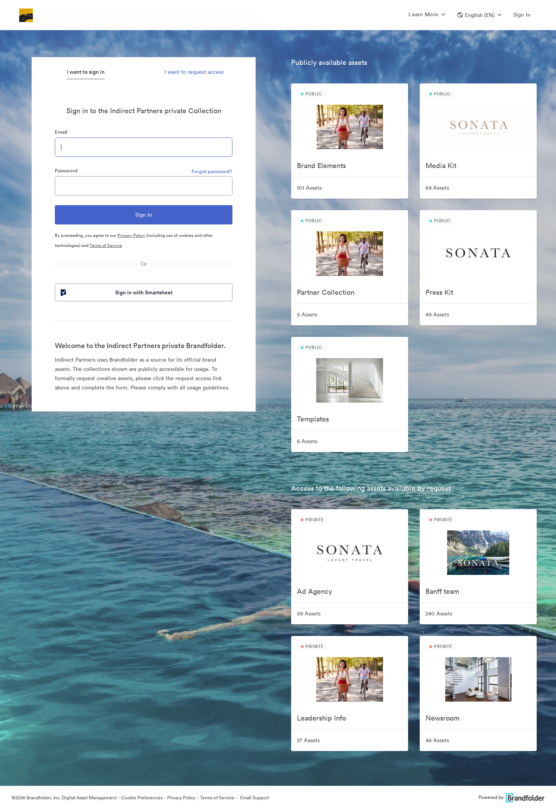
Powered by (511, 797)
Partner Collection (325, 292)
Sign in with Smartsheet (116, 292)
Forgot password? (212, 171)
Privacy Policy (131, 235)
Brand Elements (321, 165)
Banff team (442, 591)
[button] (479, 15)
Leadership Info (321, 718)
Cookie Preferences (142, 797)
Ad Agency (314, 591)
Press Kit (439, 292)
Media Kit (440, 165)
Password (66, 170)
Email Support (254, 797)
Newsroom (442, 718)
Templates (313, 419)
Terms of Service (106, 245)
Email (61, 132)
